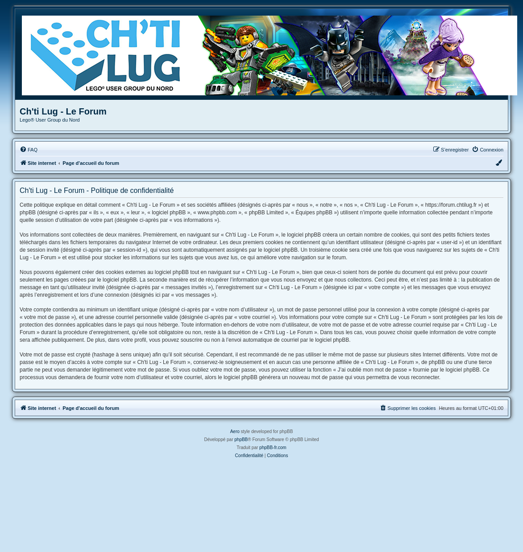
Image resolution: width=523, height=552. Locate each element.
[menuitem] (28, 149)
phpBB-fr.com (272, 447)
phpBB (241, 439)
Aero (235, 431)
